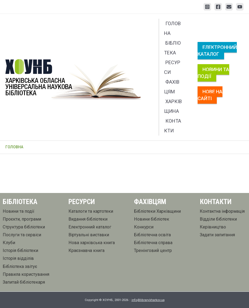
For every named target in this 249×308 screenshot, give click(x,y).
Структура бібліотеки (24, 227)
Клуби (9, 242)
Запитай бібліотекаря (24, 282)
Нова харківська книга (91, 242)
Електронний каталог (217, 50)
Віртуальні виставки (88, 234)
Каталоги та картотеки (90, 211)
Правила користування (26, 274)
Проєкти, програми (22, 219)
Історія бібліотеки (20, 250)
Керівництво (213, 227)
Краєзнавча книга (86, 250)
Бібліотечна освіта (152, 234)
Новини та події (213, 73)
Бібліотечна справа (153, 242)
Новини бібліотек (151, 219)
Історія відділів (18, 258)
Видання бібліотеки (87, 219)
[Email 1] (229, 7)
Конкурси (143, 227)
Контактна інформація (222, 211)
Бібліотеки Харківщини (157, 211)
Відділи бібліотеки (218, 219)
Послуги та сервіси (22, 234)
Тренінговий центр (153, 250)
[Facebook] (218, 7)
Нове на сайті (210, 95)
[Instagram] (207, 7)
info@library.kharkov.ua (148, 300)
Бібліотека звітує (20, 266)
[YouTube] (240, 7)
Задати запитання (217, 234)
